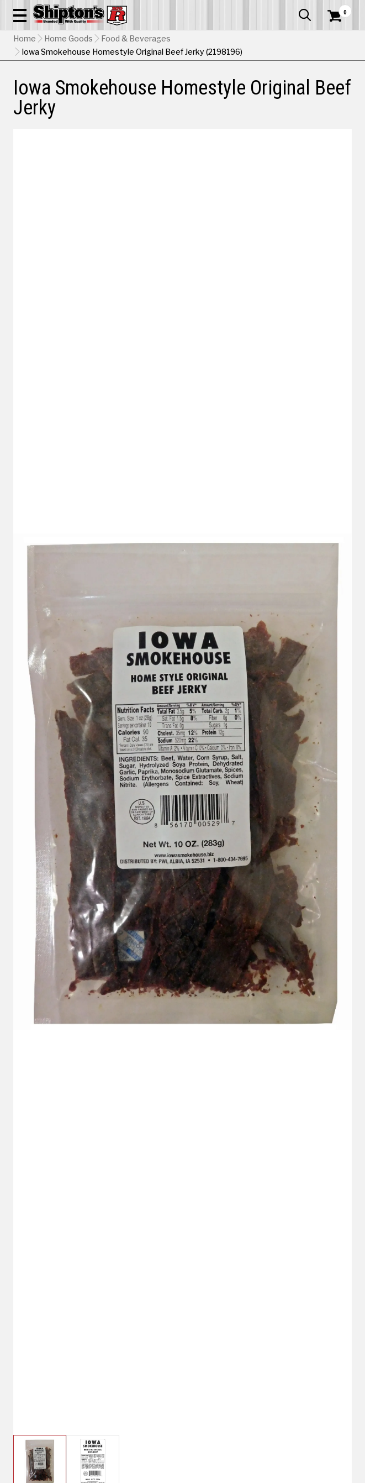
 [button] (305, 15)
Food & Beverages (136, 39)
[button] (20, 15)
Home (24, 39)
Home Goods (68, 39)
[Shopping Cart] (339, 16)
